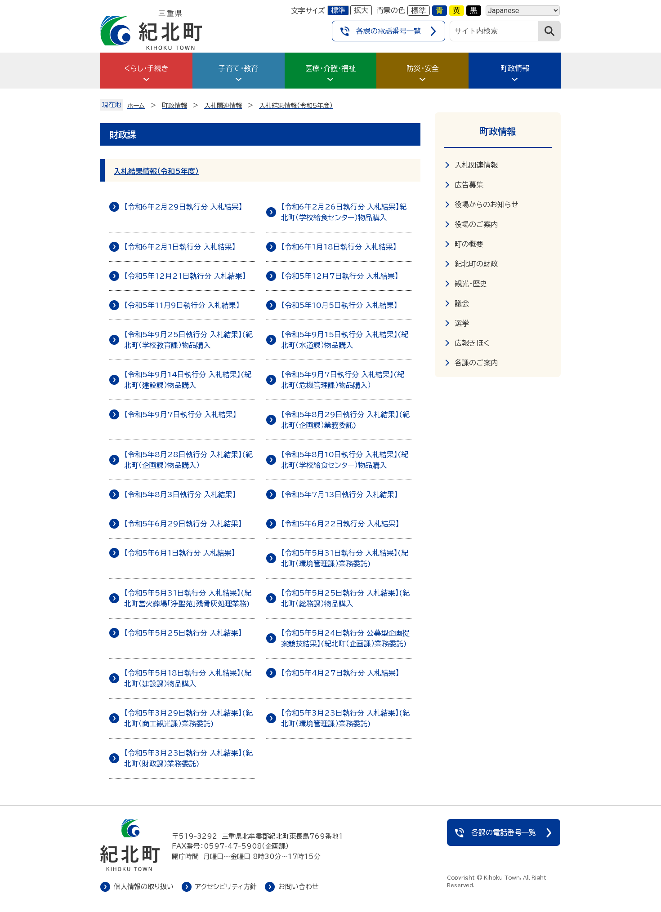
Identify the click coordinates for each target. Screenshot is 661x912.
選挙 (462, 323)
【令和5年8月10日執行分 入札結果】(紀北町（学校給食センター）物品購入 (344, 460)
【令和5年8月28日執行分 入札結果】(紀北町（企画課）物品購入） (188, 460)
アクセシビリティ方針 (226, 886)
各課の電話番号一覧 (388, 31)
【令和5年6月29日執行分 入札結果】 (183, 523)
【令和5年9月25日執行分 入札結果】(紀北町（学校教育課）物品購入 (188, 340)
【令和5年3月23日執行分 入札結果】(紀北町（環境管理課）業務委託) (345, 718)
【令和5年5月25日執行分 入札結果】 (183, 632)
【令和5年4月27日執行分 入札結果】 (340, 672)
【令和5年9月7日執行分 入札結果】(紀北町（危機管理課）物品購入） (342, 380)
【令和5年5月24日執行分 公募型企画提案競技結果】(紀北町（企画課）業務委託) (345, 638)
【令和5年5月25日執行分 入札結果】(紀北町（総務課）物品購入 (345, 598)
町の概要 (469, 244)
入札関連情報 (476, 165)
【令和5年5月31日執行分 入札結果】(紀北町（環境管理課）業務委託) (344, 558)
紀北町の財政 (476, 263)
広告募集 (469, 184)
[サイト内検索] (494, 31)
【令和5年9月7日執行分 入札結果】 (180, 414)
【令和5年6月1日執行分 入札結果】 (179, 552)
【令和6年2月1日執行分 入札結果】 (180, 246)
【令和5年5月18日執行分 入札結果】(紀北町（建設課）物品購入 (187, 678)
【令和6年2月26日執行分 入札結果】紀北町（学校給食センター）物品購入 (343, 212)
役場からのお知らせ (486, 204)
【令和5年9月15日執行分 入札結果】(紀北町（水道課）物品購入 (344, 340)
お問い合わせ (298, 886)
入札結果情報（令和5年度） (156, 171)
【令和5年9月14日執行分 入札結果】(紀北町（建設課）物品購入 (187, 380)
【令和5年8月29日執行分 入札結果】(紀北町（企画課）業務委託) (345, 420)
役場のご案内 (476, 224)
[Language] (523, 10)
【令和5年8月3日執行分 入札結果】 (180, 494)
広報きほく (472, 343)
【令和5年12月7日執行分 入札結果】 (339, 276)
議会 (462, 303)
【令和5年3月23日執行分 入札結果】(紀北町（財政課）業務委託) (188, 758)
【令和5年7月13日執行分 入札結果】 (339, 494)
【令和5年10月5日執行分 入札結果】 (339, 305)
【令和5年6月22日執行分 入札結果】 (340, 523)
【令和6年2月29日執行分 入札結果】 (183, 206)
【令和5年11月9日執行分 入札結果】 (182, 305)
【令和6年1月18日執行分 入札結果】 (339, 246)
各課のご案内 (476, 362)
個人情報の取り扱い (144, 886)
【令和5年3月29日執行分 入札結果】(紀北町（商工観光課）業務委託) (188, 718)
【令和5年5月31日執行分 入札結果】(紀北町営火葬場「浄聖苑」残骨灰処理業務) (187, 598)
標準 (338, 10)
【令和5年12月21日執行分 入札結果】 (185, 276)
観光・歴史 (471, 283)
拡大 (361, 10)
